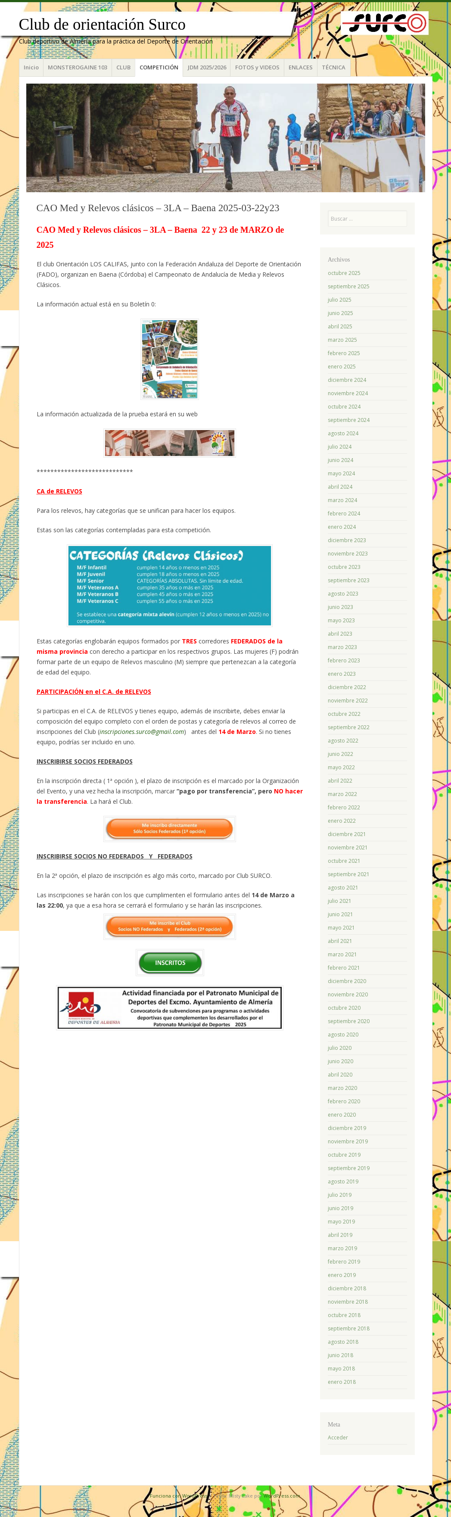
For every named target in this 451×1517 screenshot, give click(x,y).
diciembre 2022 (347, 687)
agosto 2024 (343, 433)
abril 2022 (340, 780)
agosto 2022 (343, 740)
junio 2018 (340, 1355)
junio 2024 (340, 460)
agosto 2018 (343, 1341)
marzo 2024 (342, 500)
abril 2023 (340, 633)
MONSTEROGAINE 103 (77, 67)
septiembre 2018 (349, 1328)
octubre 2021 (344, 861)
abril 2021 (340, 941)
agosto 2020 (343, 1034)
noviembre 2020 (348, 994)
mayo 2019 (341, 1221)
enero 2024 (342, 527)
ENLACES (301, 67)
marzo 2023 (342, 647)
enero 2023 (342, 673)
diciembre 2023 (347, 540)
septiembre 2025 (349, 286)
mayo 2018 (341, 1368)
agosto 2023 (343, 593)
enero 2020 (342, 1114)
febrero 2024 (344, 513)
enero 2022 (342, 820)
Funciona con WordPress (178, 1495)
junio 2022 (340, 754)
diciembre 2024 (347, 380)
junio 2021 (340, 914)
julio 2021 (339, 901)
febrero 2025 (344, 353)
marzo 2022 (342, 794)
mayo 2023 (341, 620)
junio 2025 (340, 313)
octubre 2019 (344, 1154)
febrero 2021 (344, 967)
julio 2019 (339, 1195)
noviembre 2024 (348, 393)
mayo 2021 (341, 927)
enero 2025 (342, 366)
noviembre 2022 (348, 700)
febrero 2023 (344, 660)
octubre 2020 (344, 1007)
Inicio (31, 67)
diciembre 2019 (347, 1128)
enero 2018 (342, 1382)
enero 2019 (342, 1275)
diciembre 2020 (347, 981)
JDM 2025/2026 (207, 67)
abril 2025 (340, 326)
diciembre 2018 (347, 1288)
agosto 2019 (343, 1181)
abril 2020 (340, 1074)
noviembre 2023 (348, 553)
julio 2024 (339, 446)
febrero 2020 (344, 1101)
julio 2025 (339, 299)
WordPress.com (282, 1495)
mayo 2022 (341, 767)
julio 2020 (339, 1048)
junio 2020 (340, 1061)
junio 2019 (340, 1208)
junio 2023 (340, 607)
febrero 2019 (344, 1261)
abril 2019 (340, 1235)
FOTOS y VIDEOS (257, 67)
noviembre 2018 (348, 1301)
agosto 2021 (343, 887)
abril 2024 (340, 486)
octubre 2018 (344, 1315)
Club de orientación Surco (102, 24)
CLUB (123, 67)
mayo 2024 (341, 473)
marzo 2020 (342, 1088)
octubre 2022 (344, 714)
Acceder (338, 1437)
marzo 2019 (342, 1248)
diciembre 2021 (347, 834)
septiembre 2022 (349, 727)
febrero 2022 (344, 807)
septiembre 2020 (349, 1021)
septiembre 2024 (349, 420)
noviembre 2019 (348, 1141)
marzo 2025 (342, 339)
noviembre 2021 (348, 847)
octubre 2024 (344, 406)
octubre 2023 (344, 567)
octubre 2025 (344, 273)
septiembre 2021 (349, 874)
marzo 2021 (342, 954)
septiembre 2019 (349, 1168)
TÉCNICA (333, 67)
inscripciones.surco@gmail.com (142, 731)
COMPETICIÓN (159, 67)
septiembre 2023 (349, 580)
